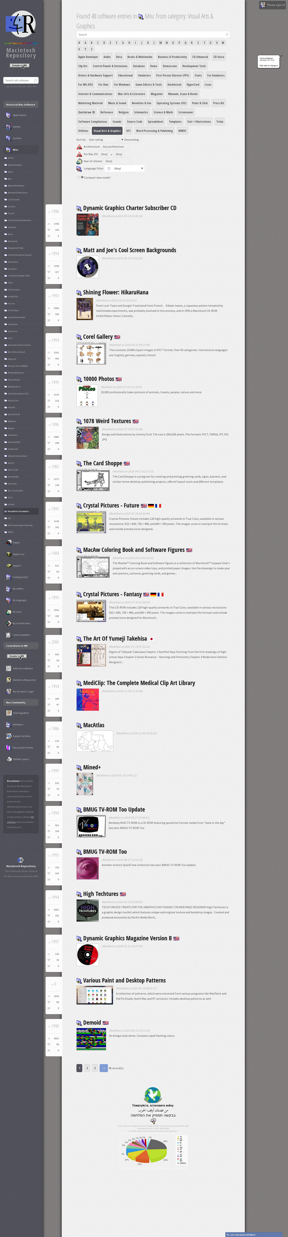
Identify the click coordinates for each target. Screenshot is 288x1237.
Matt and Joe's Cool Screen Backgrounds (126, 250)
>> (103, 1068)
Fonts (198, 75)
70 (57, 789)
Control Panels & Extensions (110, 66)
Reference (106, 112)
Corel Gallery (98, 336)
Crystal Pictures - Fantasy (120, 594)
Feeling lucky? (17, 577)
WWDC (182, 131)
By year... (14, 612)
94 (57, 660)
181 (57, 915)
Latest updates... (18, 635)
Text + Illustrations (199, 122)
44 (57, 960)
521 (57, 565)
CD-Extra (218, 57)
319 (57, 741)
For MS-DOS (85, 85)
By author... (15, 589)
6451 (56, 910)
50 (57, 572)
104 (57, 831)
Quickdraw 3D (86, 112)
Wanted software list (21, 680)
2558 (56, 996)
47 (57, 705)
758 (57, 867)
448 (57, 443)
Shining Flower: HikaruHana (112, 292)
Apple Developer (88, 57)
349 (57, 954)
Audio (107, 57)
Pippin (13, 543)
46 (57, 747)
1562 (56, 610)
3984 (56, 308)
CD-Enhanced (200, 57)
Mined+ (88, 767)
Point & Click (200, 103)
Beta (119, 57)
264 (57, 230)
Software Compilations (92, 122)
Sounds (117, 122)
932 (57, 825)
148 (57, 485)
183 (57, 616)
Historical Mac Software (20, 104)
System (13, 138)
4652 (56, 1038)
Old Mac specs (17, 759)
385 (57, 314)
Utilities (83, 131)
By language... (17, 600)
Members (14, 725)
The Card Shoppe (103, 463)
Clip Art (82, 66)
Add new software (19, 668)
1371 (56, 479)
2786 (56, 224)
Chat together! (17, 713)
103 (57, 873)
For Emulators (216, 75)
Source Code (134, 122)
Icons (208, 85)
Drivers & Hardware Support (95, 75)
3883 (56, 437)
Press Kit (218, 103)
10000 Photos (99, 379)
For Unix (103, 85)
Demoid (92, 1022)
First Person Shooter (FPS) (172, 75)
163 (57, 527)
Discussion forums (19, 748)
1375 (56, 395)
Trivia (219, 122)
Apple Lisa (15, 554)
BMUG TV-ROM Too (101, 851)
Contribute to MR (17, 645)
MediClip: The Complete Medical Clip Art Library (135, 683)
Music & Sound (117, 103)
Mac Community (16, 702)
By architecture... (18, 623)
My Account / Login (20, 692)
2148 (56, 521)
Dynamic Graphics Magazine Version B (127, 938)
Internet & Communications (95, 94)
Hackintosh (174, 85)
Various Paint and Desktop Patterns (121, 980)
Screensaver (185, 112)
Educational (125, 75)
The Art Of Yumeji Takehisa (115, 638)
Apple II (13, 566)
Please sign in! (272, 5)
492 (57, 358)
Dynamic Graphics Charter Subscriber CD (126, 208)
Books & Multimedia (139, 57)
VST (128, 131)
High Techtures (101, 894)
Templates (175, 122)
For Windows (122, 85)
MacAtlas (90, 725)
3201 (56, 352)
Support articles (18, 736)
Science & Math (163, 112)
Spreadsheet (155, 122)
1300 (56, 266)
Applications (16, 115)
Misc (12, 150)
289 (57, 699)
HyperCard (193, 85)
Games (13, 127)
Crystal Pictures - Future (118, 505)
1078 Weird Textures (107, 421)
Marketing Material (90, 103)
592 (57, 783)
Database (139, 66)
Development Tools (194, 66)
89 (57, 1002)
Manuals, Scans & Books (183, 94)
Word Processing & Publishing (154, 131)
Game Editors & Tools (149, 85)
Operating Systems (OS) (171, 103)
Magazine (157, 94)
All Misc (11, 158)
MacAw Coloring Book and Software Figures (134, 549)
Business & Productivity (172, 57)
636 (57, 654)
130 (57, 401)
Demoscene (170, 66)
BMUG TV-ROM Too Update (110, 809)
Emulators (144, 75)
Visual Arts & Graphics (107, 131)
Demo (153, 66)
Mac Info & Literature (131, 94)
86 (57, 1044)
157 (57, 272)
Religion (124, 112)
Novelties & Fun (141, 103)
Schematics (141, 112)
